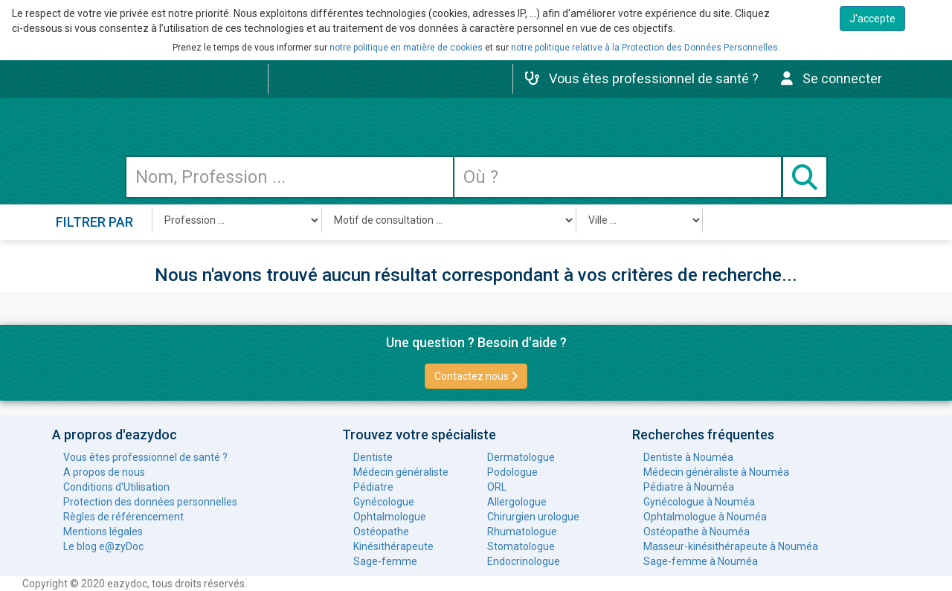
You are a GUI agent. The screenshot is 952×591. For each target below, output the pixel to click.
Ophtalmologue (389, 517)
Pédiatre (373, 487)
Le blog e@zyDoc (103, 546)
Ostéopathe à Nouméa (696, 531)
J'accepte (872, 19)
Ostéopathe (381, 531)
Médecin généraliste (400, 472)
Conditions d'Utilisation (116, 487)
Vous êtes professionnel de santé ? (145, 457)
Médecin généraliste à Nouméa (716, 472)
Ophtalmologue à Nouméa (705, 517)
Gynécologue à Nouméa (699, 502)
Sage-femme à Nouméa (700, 561)
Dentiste (373, 457)
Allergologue (517, 502)
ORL (496, 487)
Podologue (512, 472)
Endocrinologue (523, 561)
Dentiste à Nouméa (688, 457)
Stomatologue (521, 546)
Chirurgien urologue (533, 517)
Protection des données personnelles (150, 502)
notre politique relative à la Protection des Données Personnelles (644, 47)
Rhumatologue (522, 531)
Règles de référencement (123, 517)
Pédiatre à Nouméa (688, 487)
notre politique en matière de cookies (406, 47)
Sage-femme (385, 561)
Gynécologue (383, 502)
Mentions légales (103, 531)
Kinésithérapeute (393, 546)
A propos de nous (104, 472)
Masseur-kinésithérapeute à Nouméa (730, 546)
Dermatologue (521, 457)
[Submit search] (805, 176)
